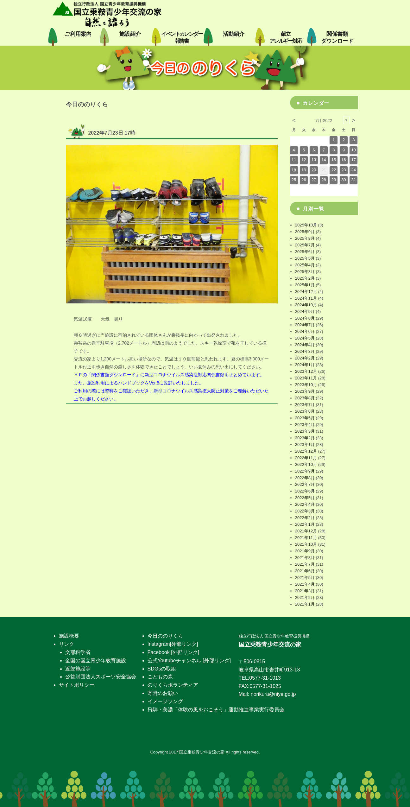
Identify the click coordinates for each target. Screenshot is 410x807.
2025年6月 (305, 251)
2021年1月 (305, 604)
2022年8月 (305, 477)
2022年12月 (306, 451)
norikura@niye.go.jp (273, 694)
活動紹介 (233, 34)
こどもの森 (160, 676)
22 (333, 170)
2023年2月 (305, 437)
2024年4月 (305, 344)
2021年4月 (305, 584)
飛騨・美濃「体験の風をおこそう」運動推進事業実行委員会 (216, 709)
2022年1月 (305, 524)
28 (323, 179)
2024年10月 (306, 304)
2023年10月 (306, 384)
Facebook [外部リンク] (173, 652)
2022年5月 (305, 497)
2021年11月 (306, 537)
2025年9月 (305, 231)
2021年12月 (306, 531)
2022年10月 (306, 464)
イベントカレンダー (181, 37)
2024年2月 (305, 358)
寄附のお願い (163, 693)
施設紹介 (130, 34)
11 (294, 159)
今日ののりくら (165, 636)
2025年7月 (305, 245)
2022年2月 (305, 517)
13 (314, 159)
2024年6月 (305, 331)
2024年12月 (306, 291)
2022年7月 (305, 484)
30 (343, 179)
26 (303, 179)
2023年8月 (305, 398)
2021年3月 (305, 590)
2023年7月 (305, 404)
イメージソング (165, 701)
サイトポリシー (76, 685)
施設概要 (69, 636)
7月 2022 (323, 120)
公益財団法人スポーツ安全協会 (100, 676)
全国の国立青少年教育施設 (95, 660)
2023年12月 (306, 371)
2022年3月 (305, 511)
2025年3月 (305, 271)
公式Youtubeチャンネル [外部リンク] (189, 660)
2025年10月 (306, 225)
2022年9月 (305, 471)
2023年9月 (305, 391)
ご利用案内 (78, 34)
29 (333, 179)
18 (294, 170)
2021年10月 (306, 544)
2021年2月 (305, 597)
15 (333, 159)
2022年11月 (306, 457)
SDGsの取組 (162, 668)
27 (314, 179)
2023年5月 (305, 418)
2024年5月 (305, 338)
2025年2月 (305, 278)
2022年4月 (305, 504)
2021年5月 (305, 577)
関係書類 (337, 37)
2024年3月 (305, 351)
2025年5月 (305, 258)
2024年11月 (306, 298)
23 (343, 170)
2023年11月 (306, 378)
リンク (66, 644)
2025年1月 (305, 285)
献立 (285, 37)
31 (353, 179)
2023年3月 (305, 431)
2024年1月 (305, 364)
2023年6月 (305, 411)
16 (343, 159)
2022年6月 (305, 491)
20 (314, 170)
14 (323, 159)
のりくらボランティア (173, 685)
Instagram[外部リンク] (173, 644)
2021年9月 (305, 551)
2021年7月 (305, 564)
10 (353, 150)
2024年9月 (305, 311)
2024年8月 (305, 318)
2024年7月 (305, 324)
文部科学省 (78, 652)
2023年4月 (305, 424)
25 (294, 179)
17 (353, 159)
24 (353, 170)
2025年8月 (305, 238)
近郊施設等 (78, 668)
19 (303, 170)
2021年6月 (305, 571)
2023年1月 (305, 444)
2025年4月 (305, 265)
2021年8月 (305, 557)
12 (303, 159)
